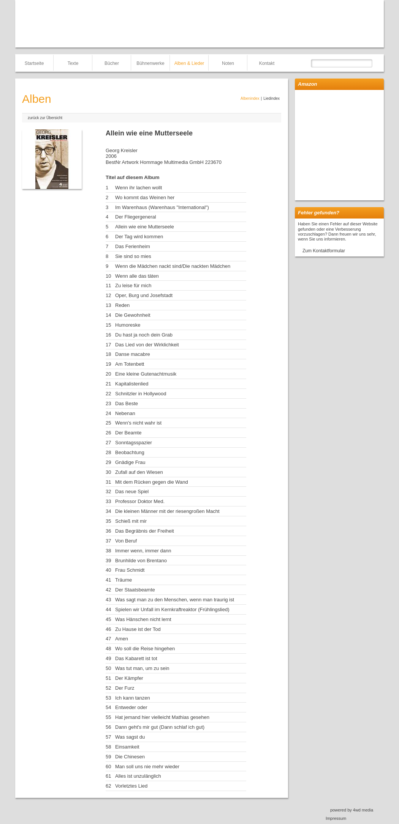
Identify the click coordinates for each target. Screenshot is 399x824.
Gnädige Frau (130, 462)
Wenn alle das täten (137, 276)
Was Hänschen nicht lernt (143, 619)
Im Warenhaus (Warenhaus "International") (162, 207)
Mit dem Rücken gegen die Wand (151, 482)
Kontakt (267, 63)
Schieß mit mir (131, 521)
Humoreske (127, 325)
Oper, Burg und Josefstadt (144, 295)
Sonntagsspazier (133, 442)
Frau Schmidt (129, 570)
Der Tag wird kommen (139, 236)
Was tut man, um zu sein (142, 668)
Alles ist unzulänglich (138, 776)
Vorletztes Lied (131, 786)
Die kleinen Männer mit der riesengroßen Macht (167, 511)
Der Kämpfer (129, 678)
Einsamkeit (127, 747)
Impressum (336, 818)
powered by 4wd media (351, 810)
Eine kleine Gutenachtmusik (145, 374)
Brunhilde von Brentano (141, 560)
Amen (121, 639)
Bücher (111, 63)
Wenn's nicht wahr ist (138, 423)
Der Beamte (128, 433)
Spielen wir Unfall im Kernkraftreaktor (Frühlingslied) (172, 609)
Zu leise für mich (133, 285)
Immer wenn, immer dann (143, 551)
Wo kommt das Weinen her (144, 197)
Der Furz (125, 688)
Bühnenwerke (150, 63)
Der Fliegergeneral (135, 217)
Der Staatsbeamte (135, 590)
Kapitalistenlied (131, 384)
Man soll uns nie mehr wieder (147, 766)
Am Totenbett (129, 364)
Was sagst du (130, 737)
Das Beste (126, 403)
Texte (73, 63)
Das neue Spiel (132, 491)
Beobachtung (129, 452)
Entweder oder (131, 707)
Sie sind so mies (133, 256)
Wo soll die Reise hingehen (145, 648)
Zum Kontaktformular (323, 250)
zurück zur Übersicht (45, 118)
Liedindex (271, 98)
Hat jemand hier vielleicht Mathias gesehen (162, 717)
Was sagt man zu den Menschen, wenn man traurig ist (174, 599)
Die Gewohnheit (132, 315)
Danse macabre (132, 354)
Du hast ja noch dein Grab (144, 335)
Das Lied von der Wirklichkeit (147, 345)
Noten (228, 63)
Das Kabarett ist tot (136, 658)
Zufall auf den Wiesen (139, 472)
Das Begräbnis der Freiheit (144, 531)
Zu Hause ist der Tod (138, 629)
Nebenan (125, 413)
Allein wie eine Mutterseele (144, 227)
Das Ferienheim (132, 246)
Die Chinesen (130, 757)
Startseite (34, 63)
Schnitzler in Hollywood (140, 393)
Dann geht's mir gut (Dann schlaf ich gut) (159, 727)
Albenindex (250, 98)
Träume (123, 580)
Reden (122, 305)
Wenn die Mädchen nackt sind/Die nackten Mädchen (172, 266)
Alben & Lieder (189, 63)
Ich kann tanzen (132, 698)
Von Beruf (126, 541)
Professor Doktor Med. (140, 501)
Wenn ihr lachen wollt (138, 187)
